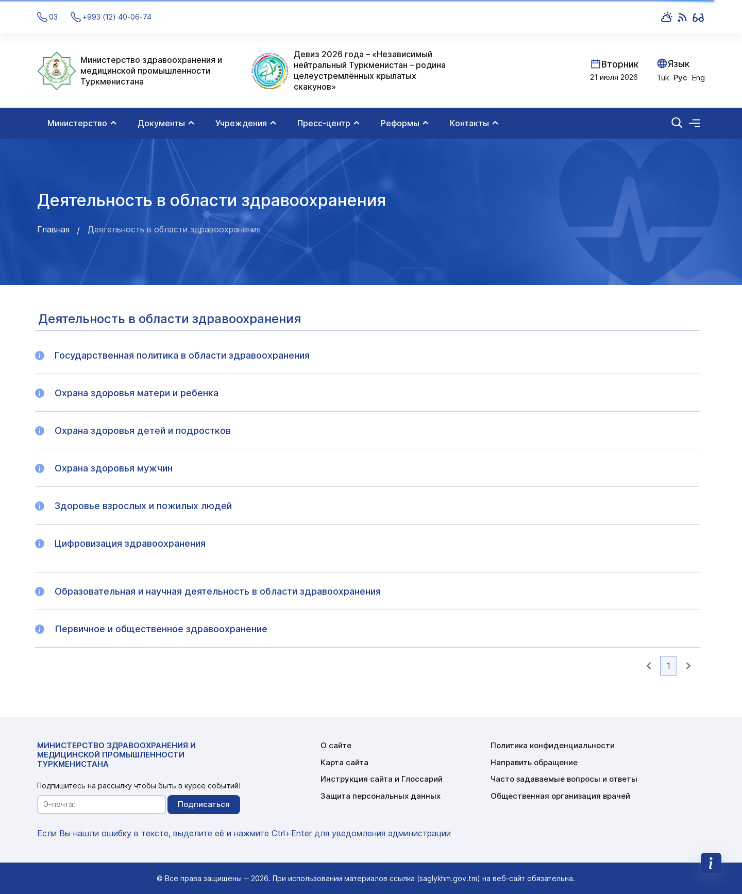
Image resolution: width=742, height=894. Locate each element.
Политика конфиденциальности (553, 745)
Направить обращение (534, 762)
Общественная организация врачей (560, 796)
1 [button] (668, 666)
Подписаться (204, 804)
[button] (648, 666)
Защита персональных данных (381, 796)
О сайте (336, 745)
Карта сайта (344, 762)
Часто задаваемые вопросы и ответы (564, 779)
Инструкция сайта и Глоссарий (382, 779)
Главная (53, 229)
